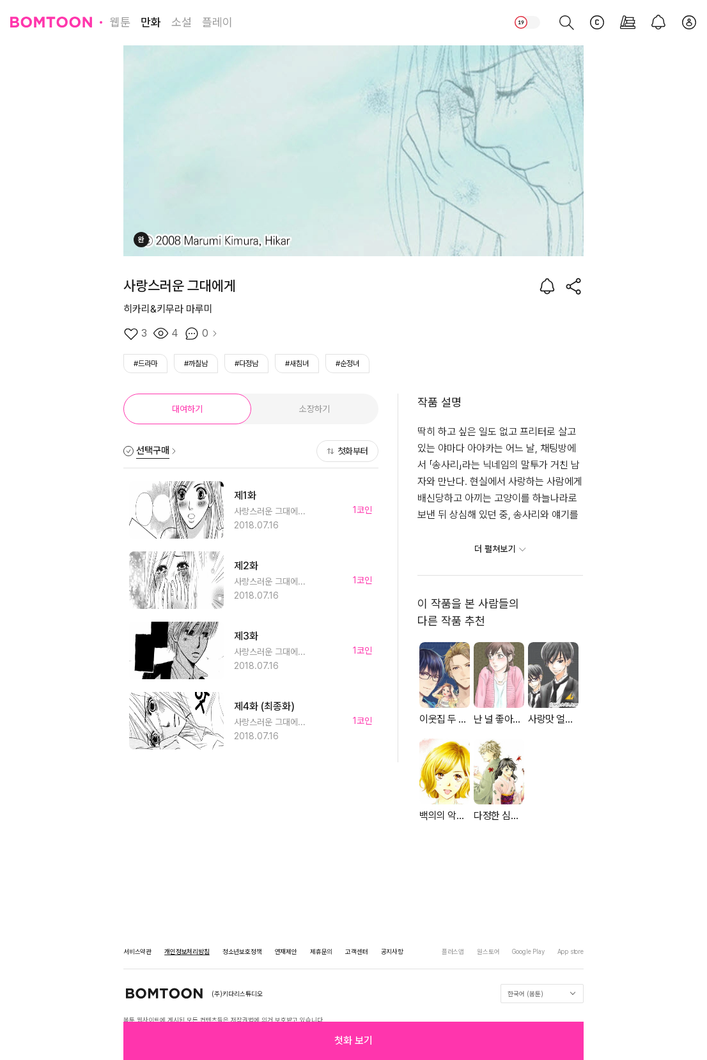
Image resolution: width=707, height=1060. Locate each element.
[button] (353, 1041)
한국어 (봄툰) (541, 993)
